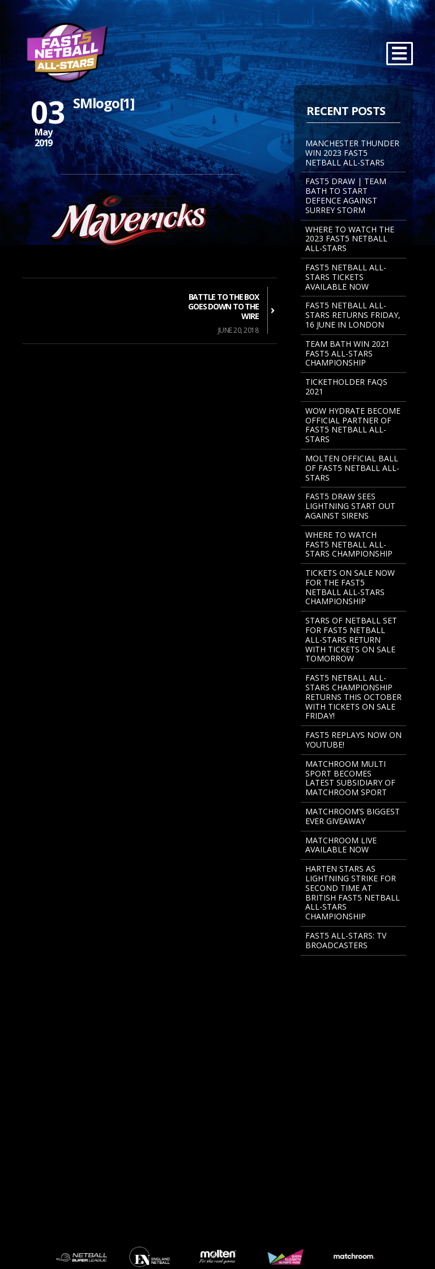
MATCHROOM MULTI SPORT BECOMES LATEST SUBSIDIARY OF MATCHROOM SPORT (350, 777)
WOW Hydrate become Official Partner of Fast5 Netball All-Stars (352, 424)
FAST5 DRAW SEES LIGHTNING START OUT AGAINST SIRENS (350, 506)
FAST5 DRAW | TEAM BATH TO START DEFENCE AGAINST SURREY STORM (345, 195)
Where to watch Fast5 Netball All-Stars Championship (349, 544)
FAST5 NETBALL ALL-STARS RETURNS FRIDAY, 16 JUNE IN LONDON (352, 315)
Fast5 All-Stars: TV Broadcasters (345, 940)
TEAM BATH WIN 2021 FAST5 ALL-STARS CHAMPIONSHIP (347, 353)
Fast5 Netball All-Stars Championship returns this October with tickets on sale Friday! (353, 696)
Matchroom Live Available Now (341, 845)
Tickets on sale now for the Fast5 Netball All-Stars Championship (350, 586)
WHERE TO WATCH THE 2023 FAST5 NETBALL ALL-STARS (349, 239)
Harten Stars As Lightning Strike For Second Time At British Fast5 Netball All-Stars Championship (352, 892)
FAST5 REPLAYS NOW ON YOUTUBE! (353, 739)
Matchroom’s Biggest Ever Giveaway (352, 816)
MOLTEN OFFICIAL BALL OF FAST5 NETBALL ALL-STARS (352, 468)
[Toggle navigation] (399, 53)
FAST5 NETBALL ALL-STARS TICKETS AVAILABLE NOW (345, 277)
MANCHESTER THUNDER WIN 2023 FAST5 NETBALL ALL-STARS (352, 153)
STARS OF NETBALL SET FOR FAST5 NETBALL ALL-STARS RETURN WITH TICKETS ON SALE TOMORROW (351, 639)
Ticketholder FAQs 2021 (346, 386)
